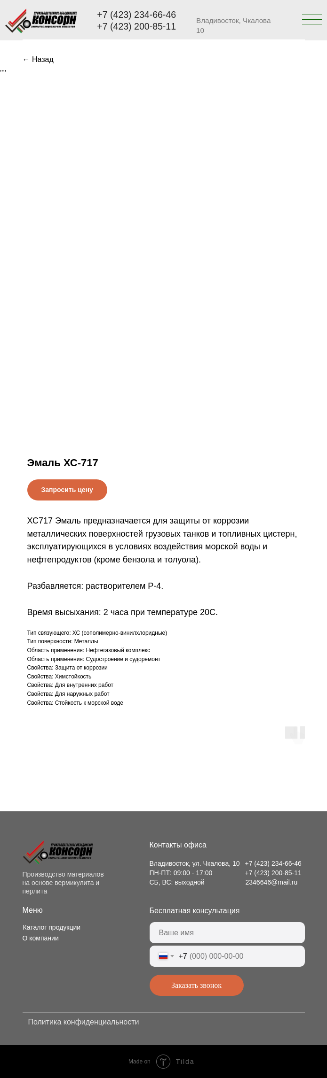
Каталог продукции (52, 927)
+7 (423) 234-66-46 (136, 14)
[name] (227, 932)
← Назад (38, 59)
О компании (41, 938)
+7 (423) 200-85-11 (136, 26)
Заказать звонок (196, 985)
